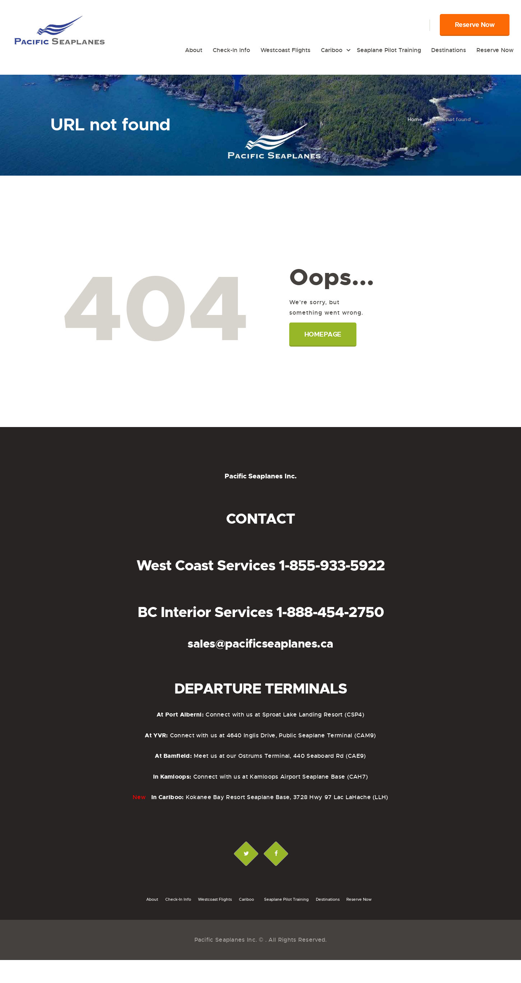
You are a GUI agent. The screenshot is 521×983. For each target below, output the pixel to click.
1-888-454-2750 (330, 612)
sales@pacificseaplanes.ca (260, 643)
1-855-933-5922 (332, 565)
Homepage (322, 334)
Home (414, 119)
